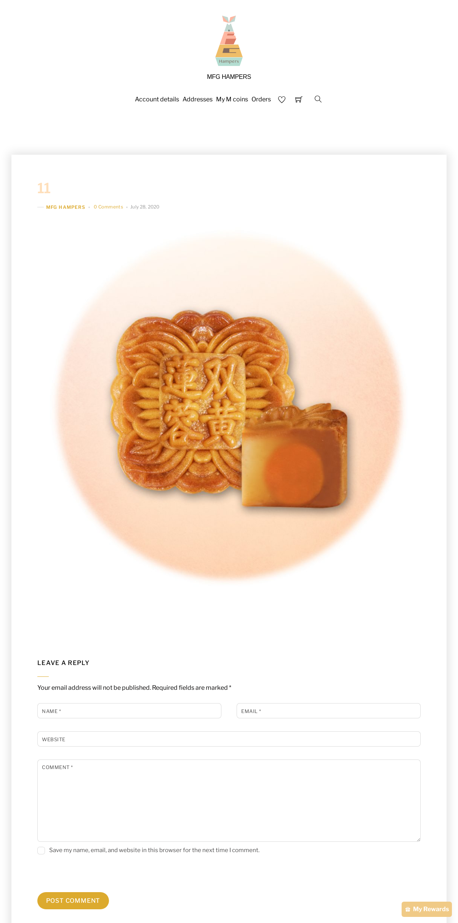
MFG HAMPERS (65, 207)
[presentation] (89, 875)
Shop (294, 130)
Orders (261, 99)
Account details (157, 99)
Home (137, 130)
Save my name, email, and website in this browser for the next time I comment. (154, 850)
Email (251, 711)
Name (51, 711)
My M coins (232, 99)
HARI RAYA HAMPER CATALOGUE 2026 (216, 130)
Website (54, 739)
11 (44, 188)
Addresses (198, 99)
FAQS (320, 130)
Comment (57, 767)
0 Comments (108, 207)
